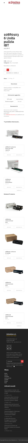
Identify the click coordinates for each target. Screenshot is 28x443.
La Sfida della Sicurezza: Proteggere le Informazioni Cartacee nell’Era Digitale (10, 420)
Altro (11, 62)
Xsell (5, 382)
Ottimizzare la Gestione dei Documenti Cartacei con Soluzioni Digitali (12, 427)
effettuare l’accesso (10, 114)
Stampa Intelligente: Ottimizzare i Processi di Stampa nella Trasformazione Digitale (12, 413)
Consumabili (15, 62)
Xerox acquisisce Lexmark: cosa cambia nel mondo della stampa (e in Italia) (12, 392)
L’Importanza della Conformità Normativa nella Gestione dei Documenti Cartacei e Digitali (11, 399)
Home (5, 373)
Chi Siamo (6, 376)
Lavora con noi (7, 378)
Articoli (6, 375)
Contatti (6, 379)
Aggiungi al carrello (12, 72)
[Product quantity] (8, 70)
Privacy (6, 381)
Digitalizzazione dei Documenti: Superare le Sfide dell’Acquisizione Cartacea (12, 406)
